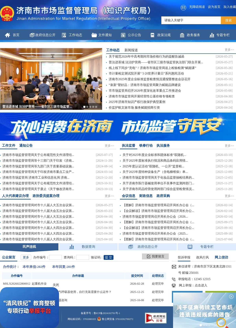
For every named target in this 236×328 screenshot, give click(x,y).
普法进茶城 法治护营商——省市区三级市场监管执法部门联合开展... (156, 62)
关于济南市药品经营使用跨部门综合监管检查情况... (158, 189)
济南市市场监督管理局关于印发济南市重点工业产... (38, 171)
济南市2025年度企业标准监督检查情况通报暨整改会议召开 (150, 79)
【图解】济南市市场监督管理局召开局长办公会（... (158, 205)
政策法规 (164, 35)
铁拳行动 (146, 145)
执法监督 (128, 145)
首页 (16, 35)
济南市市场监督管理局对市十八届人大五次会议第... (38, 205)
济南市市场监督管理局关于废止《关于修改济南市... (38, 189)
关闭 (56, 285)
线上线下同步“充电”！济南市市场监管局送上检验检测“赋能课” (152, 68)
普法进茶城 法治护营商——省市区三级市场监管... (37, 106)
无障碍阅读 (197, 6)
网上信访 (221, 257)
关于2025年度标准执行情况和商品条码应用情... (155, 160)
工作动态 (75, 35)
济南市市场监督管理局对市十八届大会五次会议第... (38, 210)
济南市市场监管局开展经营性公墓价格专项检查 (142, 96)
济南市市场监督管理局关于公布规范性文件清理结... (38, 155)
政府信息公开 (45, 35)
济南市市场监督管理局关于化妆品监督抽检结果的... (158, 177)
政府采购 (163, 196)
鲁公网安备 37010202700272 (115, 319)
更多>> (229, 49)
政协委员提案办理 (46, 196)
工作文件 (8, 145)
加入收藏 (229, 6)
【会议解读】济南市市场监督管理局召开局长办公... (158, 210)
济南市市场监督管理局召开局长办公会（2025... (155, 233)
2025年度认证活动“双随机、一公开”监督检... (153, 166)
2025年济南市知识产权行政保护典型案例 (137, 101)
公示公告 (134, 35)
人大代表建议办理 (15, 196)
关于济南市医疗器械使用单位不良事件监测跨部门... (158, 183)
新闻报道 (131, 50)
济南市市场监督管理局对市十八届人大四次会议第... (38, 227)
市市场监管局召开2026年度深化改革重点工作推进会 (145, 90)
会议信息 (128, 196)
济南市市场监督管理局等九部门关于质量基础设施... (38, 166)
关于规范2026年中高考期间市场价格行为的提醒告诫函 (146, 56)
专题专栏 (223, 35)
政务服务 (193, 35)
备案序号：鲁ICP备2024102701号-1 (100, 313)
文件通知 (105, 35)
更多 (26, 257)
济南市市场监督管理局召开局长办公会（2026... (155, 216)
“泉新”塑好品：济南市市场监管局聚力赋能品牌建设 (145, 85)
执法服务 (163, 145)
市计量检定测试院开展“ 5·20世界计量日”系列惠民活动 (146, 73)
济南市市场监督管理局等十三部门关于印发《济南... (38, 160)
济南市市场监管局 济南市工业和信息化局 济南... (36, 177)
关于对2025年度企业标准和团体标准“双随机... (154, 155)
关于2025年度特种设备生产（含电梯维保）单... (155, 171)
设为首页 (214, 6)
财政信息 (146, 196)
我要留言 (158, 256)
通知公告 (26, 145)
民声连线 (29, 247)
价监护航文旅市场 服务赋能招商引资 (134, 107)
